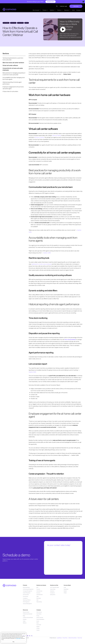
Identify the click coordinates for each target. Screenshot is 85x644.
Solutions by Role (54, 585)
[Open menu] (14, 54)
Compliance (25, 598)
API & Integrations (26, 601)
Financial (38, 589)
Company (38, 610)
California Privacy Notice (72, 637)
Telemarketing (39, 601)
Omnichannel (25, 596)
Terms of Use (80, 637)
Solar (37, 600)
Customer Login (63, 6)
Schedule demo (50, 1)
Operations (52, 591)
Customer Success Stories (28, 617)
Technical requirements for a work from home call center (13, 59)
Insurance (38, 592)
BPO (37, 587)
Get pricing (75, 6)
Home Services (39, 591)
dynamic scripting (39, 137)
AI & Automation (26, 594)
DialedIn (65, 591)
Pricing (37, 615)
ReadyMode (66, 589)
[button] (62, 29)
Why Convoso (39, 612)
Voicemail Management (27, 603)
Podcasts (24, 619)
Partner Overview (39, 617)
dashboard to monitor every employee (41, 264)
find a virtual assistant (70, 339)
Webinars (24, 622)
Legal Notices (59, 637)
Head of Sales (52, 589)
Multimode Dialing (26, 587)
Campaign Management (27, 591)
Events (37, 621)
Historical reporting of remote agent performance (12, 83)
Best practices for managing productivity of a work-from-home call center (14, 73)
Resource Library (26, 612)
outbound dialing (56, 135)
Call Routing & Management (28, 589)
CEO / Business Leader (54, 587)
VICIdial (65, 592)
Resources (25, 610)
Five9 (65, 587)
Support (37, 626)
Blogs (24, 615)
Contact (37, 628)
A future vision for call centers (10, 91)
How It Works (38, 613)
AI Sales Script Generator (27, 613)
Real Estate (38, 598)
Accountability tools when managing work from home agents (14, 78)
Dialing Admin (52, 594)
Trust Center (38, 624)
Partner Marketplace (40, 619)
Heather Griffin (47, 253)
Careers (37, 630)
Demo (73, 10)
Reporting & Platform (27, 600)
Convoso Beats (67, 585)
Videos (24, 621)
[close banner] (83, 1)
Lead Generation (39, 594)
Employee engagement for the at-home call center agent (13, 87)
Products (25, 585)
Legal (37, 596)
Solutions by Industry (41, 585)
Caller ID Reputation (26, 592)
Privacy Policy (65, 637)
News (37, 622)
